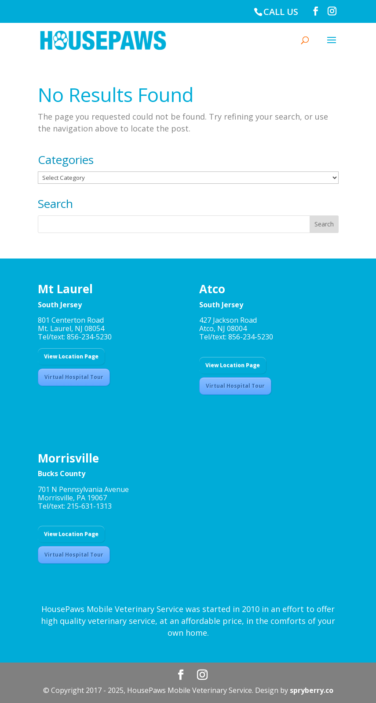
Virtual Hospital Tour (73, 377)
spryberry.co (311, 690)
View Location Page (71, 356)
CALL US (280, 12)
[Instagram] (332, 11)
